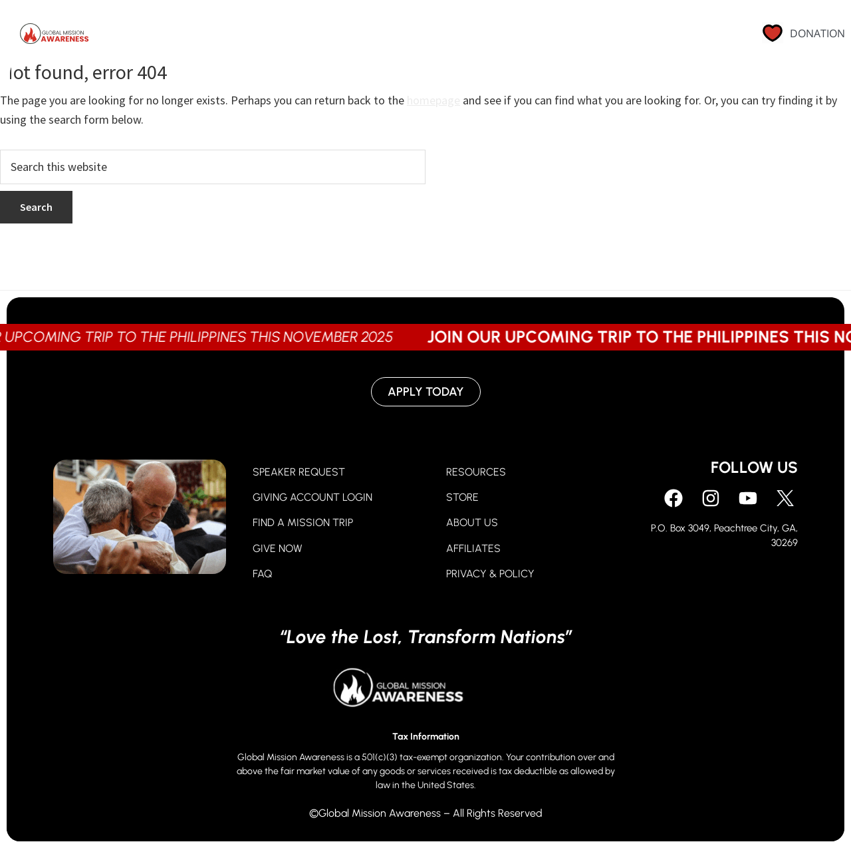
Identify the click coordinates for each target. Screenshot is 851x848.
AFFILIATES (473, 548)
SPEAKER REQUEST (299, 472)
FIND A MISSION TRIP (303, 522)
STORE (462, 497)
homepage (433, 100)
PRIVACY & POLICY (490, 573)
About (516, 36)
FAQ (262, 573)
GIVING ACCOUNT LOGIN (312, 497)
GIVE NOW (278, 548)
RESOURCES (476, 472)
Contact (682, 36)
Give (405, 36)
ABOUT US (472, 522)
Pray (348, 36)
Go (458, 36)
